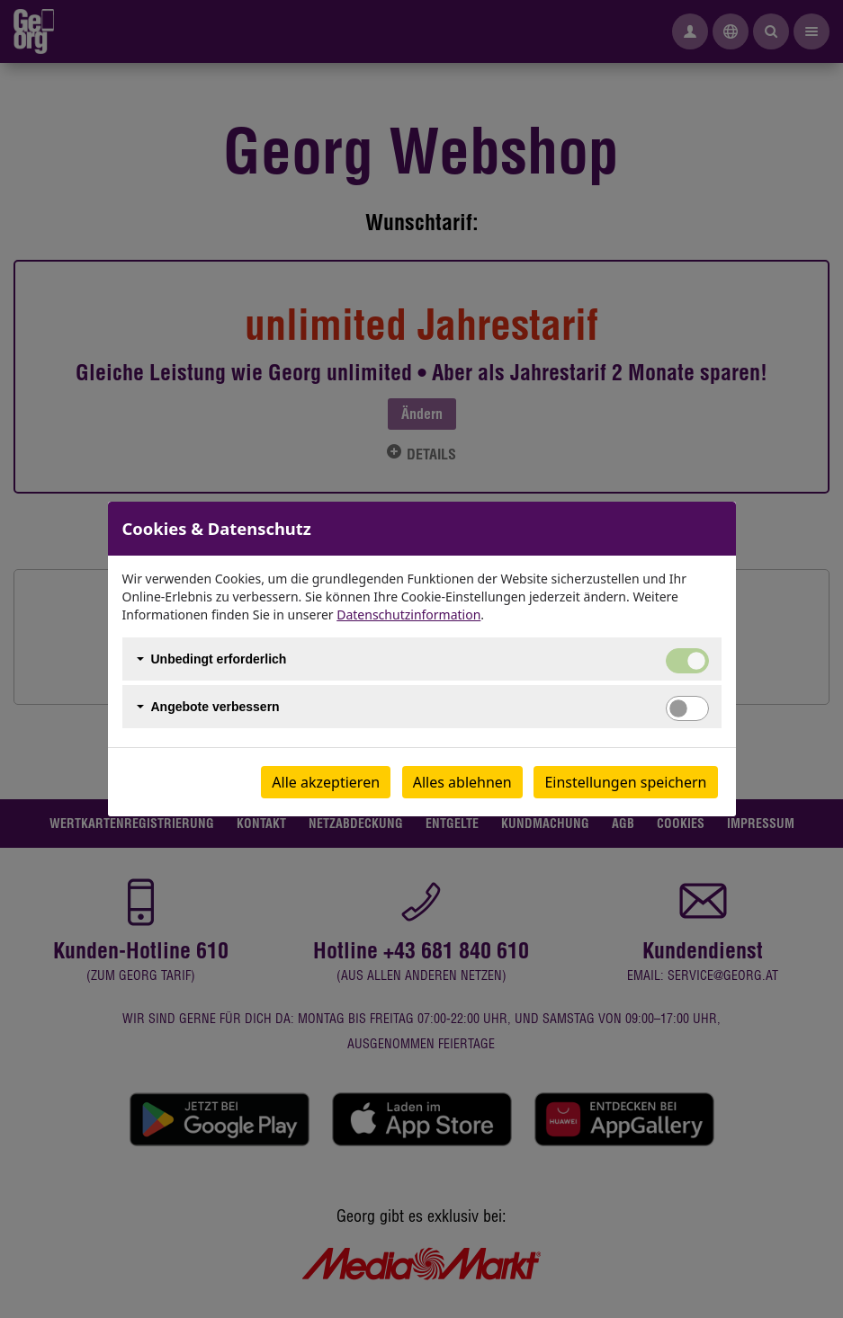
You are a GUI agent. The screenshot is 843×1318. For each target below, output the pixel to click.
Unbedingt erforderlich (219, 659)
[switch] (687, 708)
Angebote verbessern (215, 706)
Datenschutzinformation (408, 614)
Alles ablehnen (462, 782)
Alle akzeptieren (326, 782)
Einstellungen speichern (625, 782)
